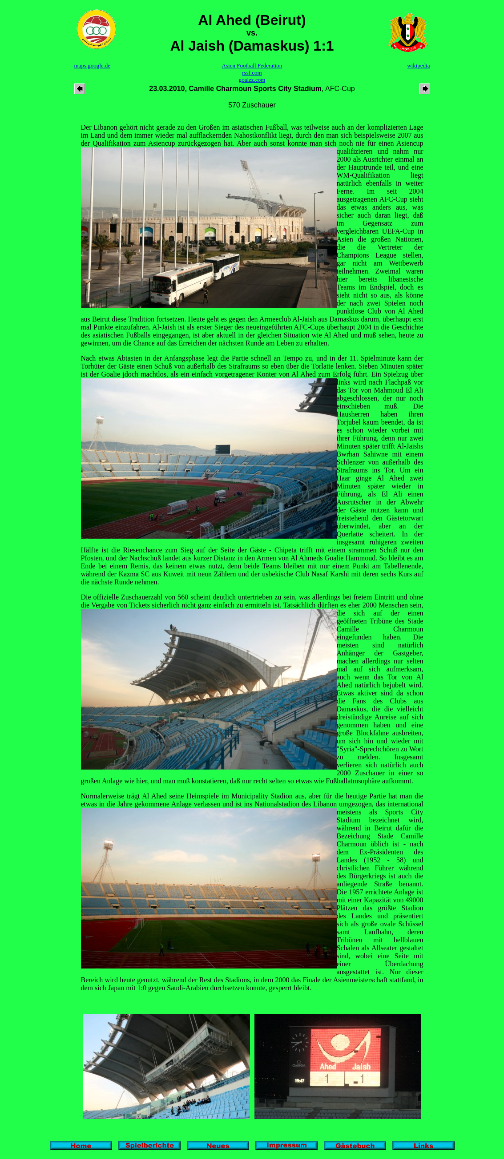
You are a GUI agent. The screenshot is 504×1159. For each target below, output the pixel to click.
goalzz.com (252, 79)
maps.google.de (92, 65)
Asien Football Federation (252, 65)
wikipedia (418, 65)
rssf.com (252, 72)
